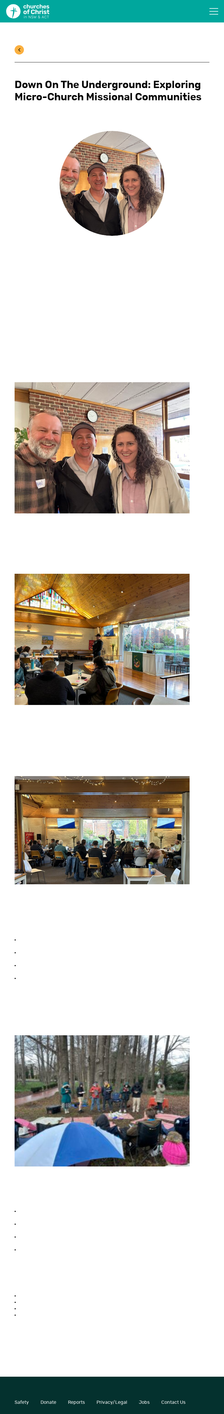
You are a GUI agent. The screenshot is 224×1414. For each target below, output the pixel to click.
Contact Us (173, 1402)
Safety (22, 1402)
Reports (76, 1402)
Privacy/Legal (112, 1402)
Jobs (144, 1402)
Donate (48, 1402)
